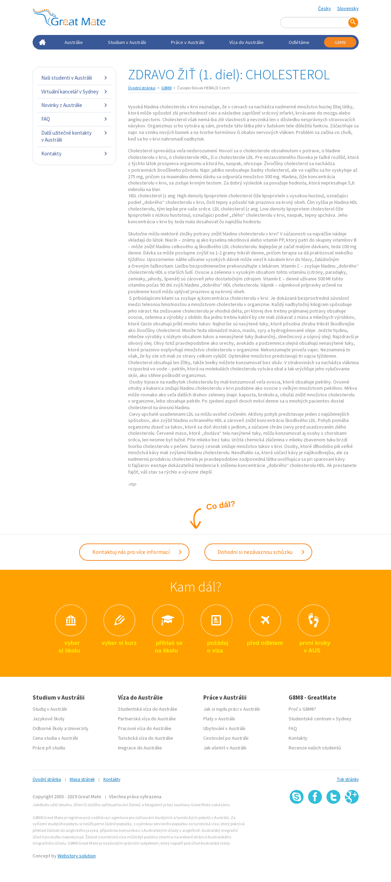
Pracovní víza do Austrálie (144, 727)
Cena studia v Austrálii (55, 737)
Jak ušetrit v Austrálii (224, 747)
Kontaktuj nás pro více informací (137, 551)
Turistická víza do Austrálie (145, 737)
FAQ (74, 119)
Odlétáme (299, 42)
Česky (324, 8)
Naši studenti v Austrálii (74, 77)
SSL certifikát (333, 818)
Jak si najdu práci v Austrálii (231, 708)
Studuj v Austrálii (50, 708)
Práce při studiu (49, 747)
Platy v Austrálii (219, 717)
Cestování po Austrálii (225, 737)
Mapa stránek (82, 778)
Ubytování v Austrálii (224, 727)
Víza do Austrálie (246, 42)
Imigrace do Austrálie (140, 747)
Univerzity (78, 727)
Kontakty (74, 153)
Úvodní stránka (141, 87)
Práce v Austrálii (187, 42)
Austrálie (74, 42)
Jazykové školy (49, 717)
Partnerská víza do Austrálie (147, 717)
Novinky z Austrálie (74, 105)
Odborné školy (48, 727)
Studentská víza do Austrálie (147, 708)
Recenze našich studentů (315, 747)
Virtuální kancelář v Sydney (74, 91)
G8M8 (340, 42)
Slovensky (348, 8)
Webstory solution (77, 855)
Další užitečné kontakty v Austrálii (74, 136)
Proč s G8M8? (302, 708)
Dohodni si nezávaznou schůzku (261, 551)
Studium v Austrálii (127, 42)
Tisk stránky (348, 778)
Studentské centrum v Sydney (320, 717)
